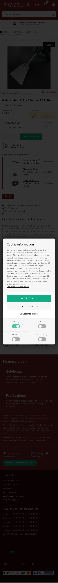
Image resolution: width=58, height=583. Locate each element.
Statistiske (16, 337)
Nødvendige (16, 324)
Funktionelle (42, 324)
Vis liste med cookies (29, 314)
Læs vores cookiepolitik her (18, 286)
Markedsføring (42, 337)
